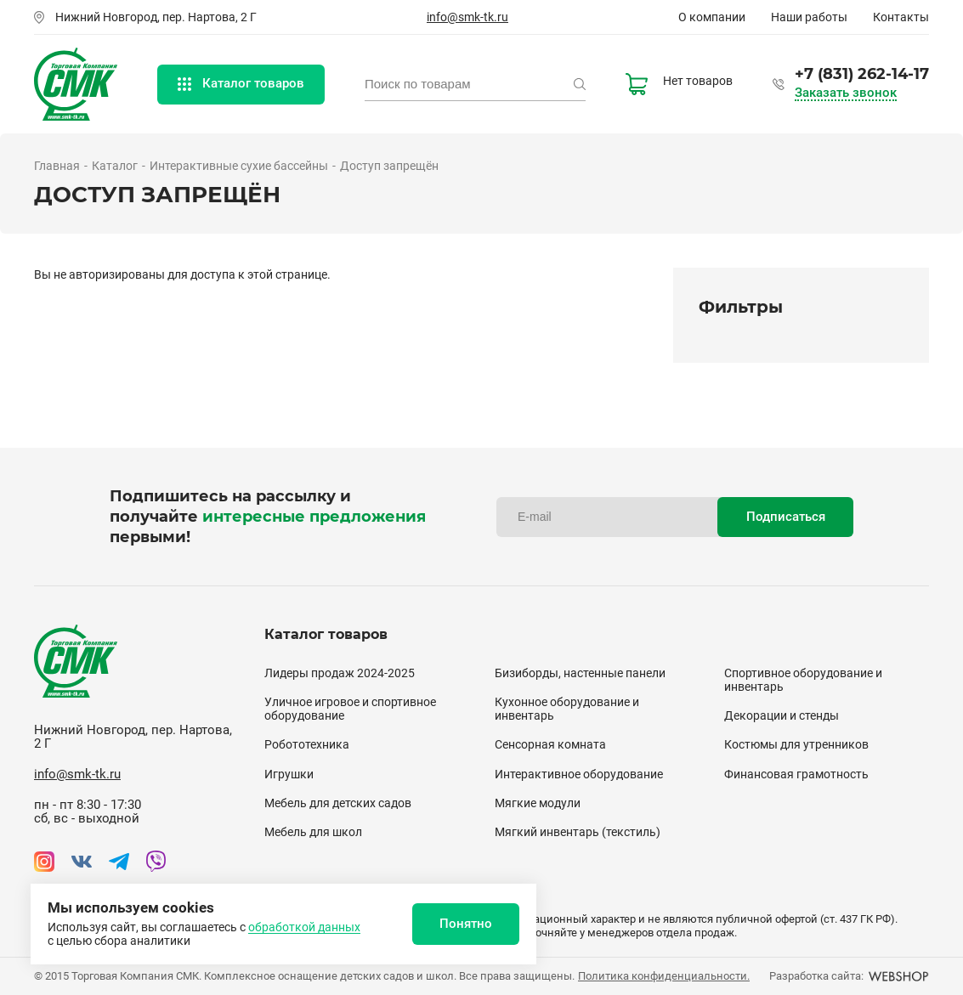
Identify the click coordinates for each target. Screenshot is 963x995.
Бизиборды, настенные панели (580, 673)
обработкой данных (304, 927)
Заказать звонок (846, 93)
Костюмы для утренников (796, 744)
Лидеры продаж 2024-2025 (339, 673)
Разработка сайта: (849, 976)
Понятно (465, 923)
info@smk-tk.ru (467, 17)
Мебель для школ (313, 832)
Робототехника (306, 744)
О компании (711, 17)
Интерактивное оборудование (579, 774)
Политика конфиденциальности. (664, 976)
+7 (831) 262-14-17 (862, 74)
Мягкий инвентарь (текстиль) (577, 832)
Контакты (901, 17)
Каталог (115, 165)
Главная (57, 165)
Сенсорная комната (550, 744)
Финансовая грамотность (796, 774)
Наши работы (809, 17)
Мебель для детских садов (337, 803)
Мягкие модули (538, 803)
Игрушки (289, 774)
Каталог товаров (241, 83)
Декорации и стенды (781, 715)
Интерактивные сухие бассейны (239, 165)
